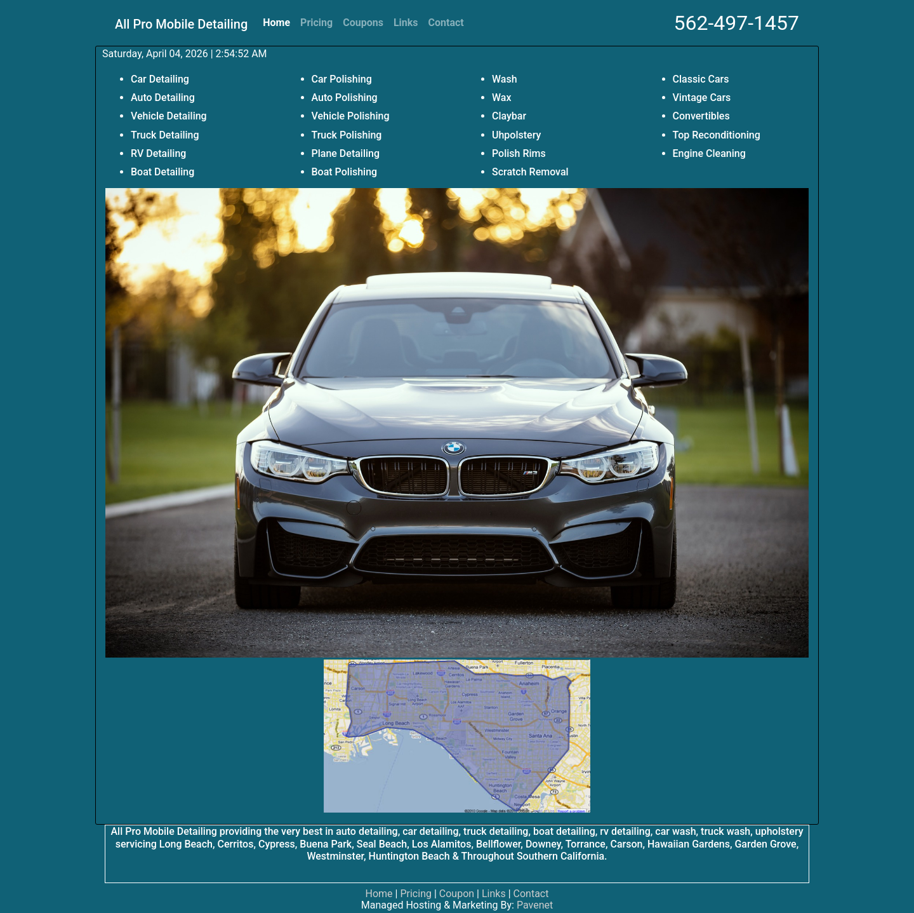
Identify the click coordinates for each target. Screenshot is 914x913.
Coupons (363, 23)
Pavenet (535, 905)
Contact (446, 23)
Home (276, 23)
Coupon (456, 894)
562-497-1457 (736, 23)
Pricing (316, 23)
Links (406, 23)
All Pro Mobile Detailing (181, 24)
